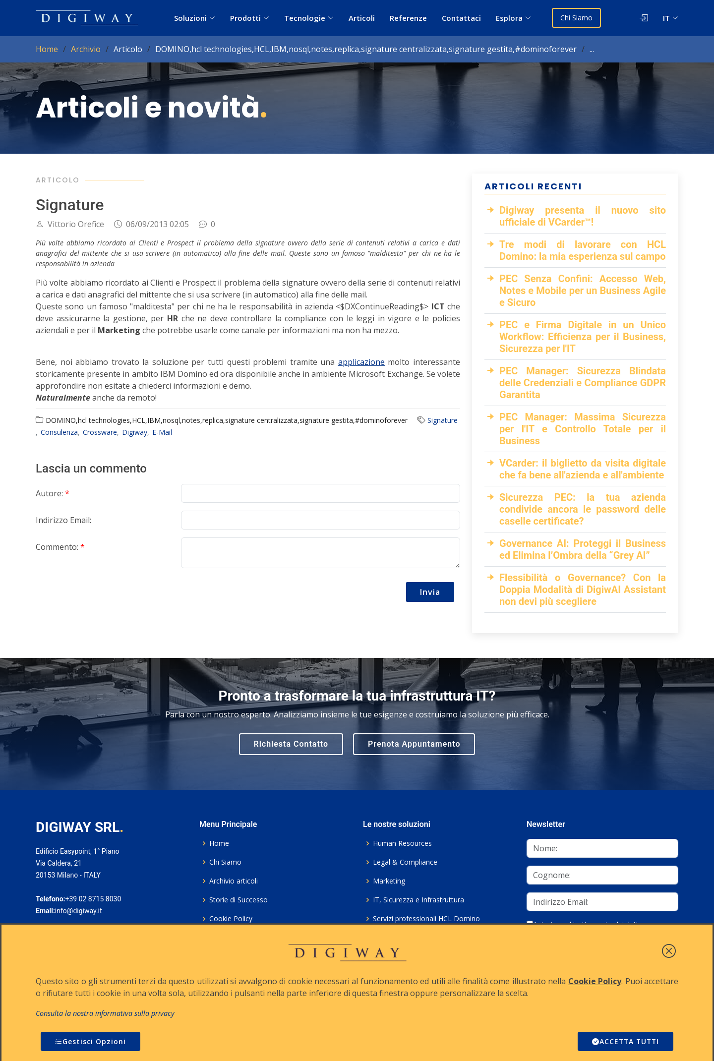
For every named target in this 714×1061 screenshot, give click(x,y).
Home (47, 49)
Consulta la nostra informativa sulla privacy (105, 1013)
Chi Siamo (576, 17)
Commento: (60, 546)
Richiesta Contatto (291, 744)
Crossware (100, 432)
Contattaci (461, 18)
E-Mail (162, 432)
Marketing (389, 881)
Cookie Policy (230, 918)
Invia (430, 592)
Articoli (362, 18)
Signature (442, 420)
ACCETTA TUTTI (624, 1041)
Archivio (86, 49)
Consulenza (59, 432)
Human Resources (402, 843)
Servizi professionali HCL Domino (426, 918)
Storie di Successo (238, 899)
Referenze (408, 18)
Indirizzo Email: (63, 520)
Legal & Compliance (405, 862)
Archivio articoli (233, 881)
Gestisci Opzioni (90, 1041)
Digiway (134, 432)
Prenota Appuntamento (414, 744)
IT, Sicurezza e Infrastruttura (418, 899)
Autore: (52, 493)
